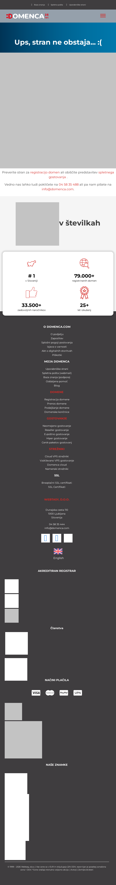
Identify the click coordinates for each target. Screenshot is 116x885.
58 (54, 524)
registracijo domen (45, 172)
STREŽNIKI (57, 449)
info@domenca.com (58, 189)
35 (57, 524)
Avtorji (74, 870)
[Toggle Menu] (103, 15)
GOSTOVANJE (57, 418)
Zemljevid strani (85, 870)
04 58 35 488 (69, 184)
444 (62, 524)
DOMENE (56, 392)
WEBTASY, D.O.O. (56, 499)
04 (50, 524)
